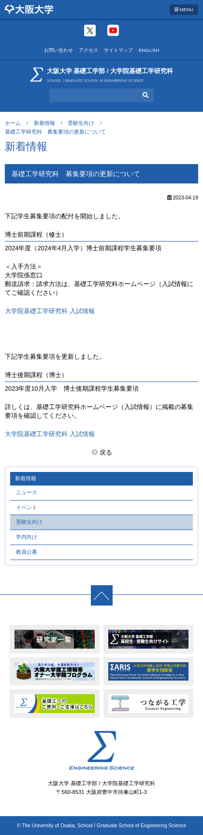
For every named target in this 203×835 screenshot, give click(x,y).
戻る (106, 452)
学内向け (26, 537)
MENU (183, 9)
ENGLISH (149, 50)
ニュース (26, 492)
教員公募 (26, 552)
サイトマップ (118, 50)
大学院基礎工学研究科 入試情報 (50, 311)
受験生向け (81, 123)
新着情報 (44, 123)
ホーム (13, 123)
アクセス (88, 50)
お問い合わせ (58, 50)
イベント (26, 507)
